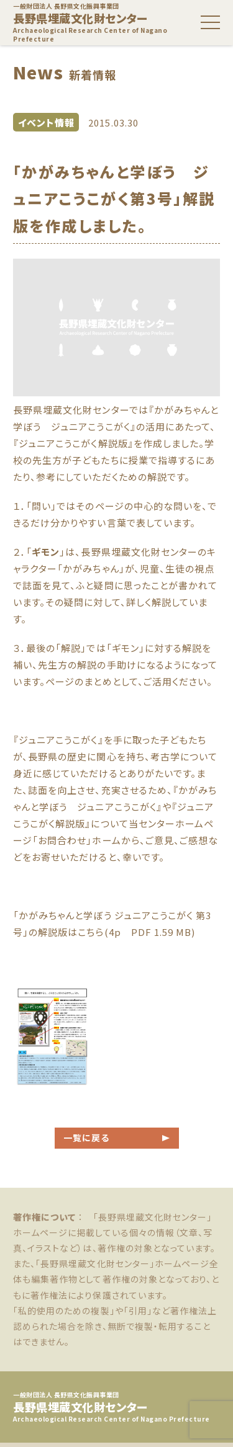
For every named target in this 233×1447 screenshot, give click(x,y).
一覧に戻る (86, 1137)
